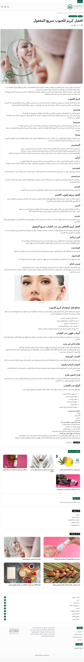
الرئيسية (80, 12)
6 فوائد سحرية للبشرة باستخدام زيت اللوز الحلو (15, 469)
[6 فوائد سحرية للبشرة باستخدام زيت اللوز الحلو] (15, 461)
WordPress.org (75, 525)
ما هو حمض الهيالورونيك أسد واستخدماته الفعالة (63, 559)
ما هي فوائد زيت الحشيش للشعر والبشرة (70, 469)
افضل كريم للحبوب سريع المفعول (28, 559)
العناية (75, 12)
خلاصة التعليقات (75, 522)
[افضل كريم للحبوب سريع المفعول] (22, 547)
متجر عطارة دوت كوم (68, 105)
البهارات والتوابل (75, 614)
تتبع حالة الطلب (78, 638)
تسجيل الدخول (75, 517)
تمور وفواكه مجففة (74, 609)
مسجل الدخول (69, 502)
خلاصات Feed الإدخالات (73, 520)
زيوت (77, 603)
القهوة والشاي (75, 620)
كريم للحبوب (68, 442)
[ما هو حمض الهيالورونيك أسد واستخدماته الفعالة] (62, 547)
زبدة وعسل (76, 606)
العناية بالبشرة (73, 16)
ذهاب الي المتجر (78, 651)
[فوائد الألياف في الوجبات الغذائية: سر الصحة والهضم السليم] (22, 573)
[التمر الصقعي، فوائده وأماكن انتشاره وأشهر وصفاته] (62, 573)
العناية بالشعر (75, 623)
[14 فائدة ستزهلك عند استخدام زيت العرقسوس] (68, 481)
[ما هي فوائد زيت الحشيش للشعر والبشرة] (68, 461)
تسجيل (77, 514)
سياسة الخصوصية (77, 640)
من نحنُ (80, 643)
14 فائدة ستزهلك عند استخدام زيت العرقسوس (68, 489)
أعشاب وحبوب (75, 601)
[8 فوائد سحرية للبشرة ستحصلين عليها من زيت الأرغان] (42, 461)
